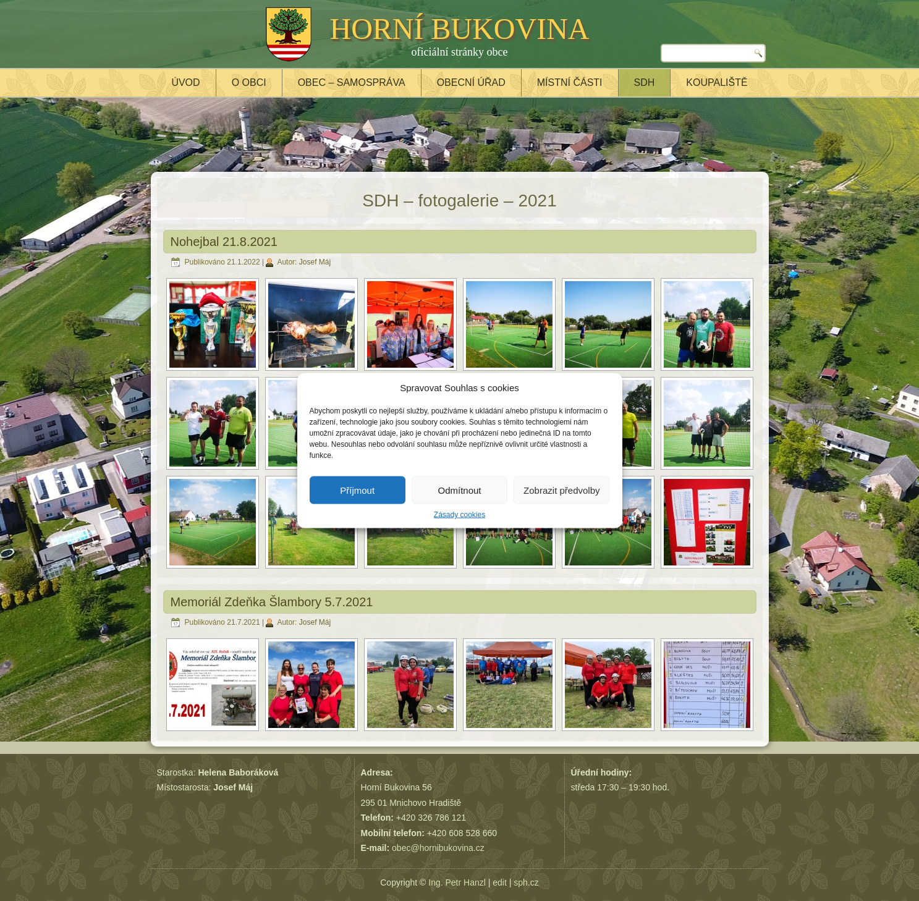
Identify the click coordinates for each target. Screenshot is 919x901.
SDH (644, 82)
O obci (249, 82)
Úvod (185, 82)
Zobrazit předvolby (561, 489)
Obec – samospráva (351, 82)
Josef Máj (315, 262)
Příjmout (357, 489)
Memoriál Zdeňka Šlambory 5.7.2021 (272, 602)
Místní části (570, 82)
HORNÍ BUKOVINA (460, 28)
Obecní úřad (471, 82)
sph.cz (526, 882)
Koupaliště (716, 82)
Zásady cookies (459, 514)
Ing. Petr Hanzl (457, 882)
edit (500, 882)
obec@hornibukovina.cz (438, 848)
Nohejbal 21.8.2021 (224, 241)
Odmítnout (459, 489)
